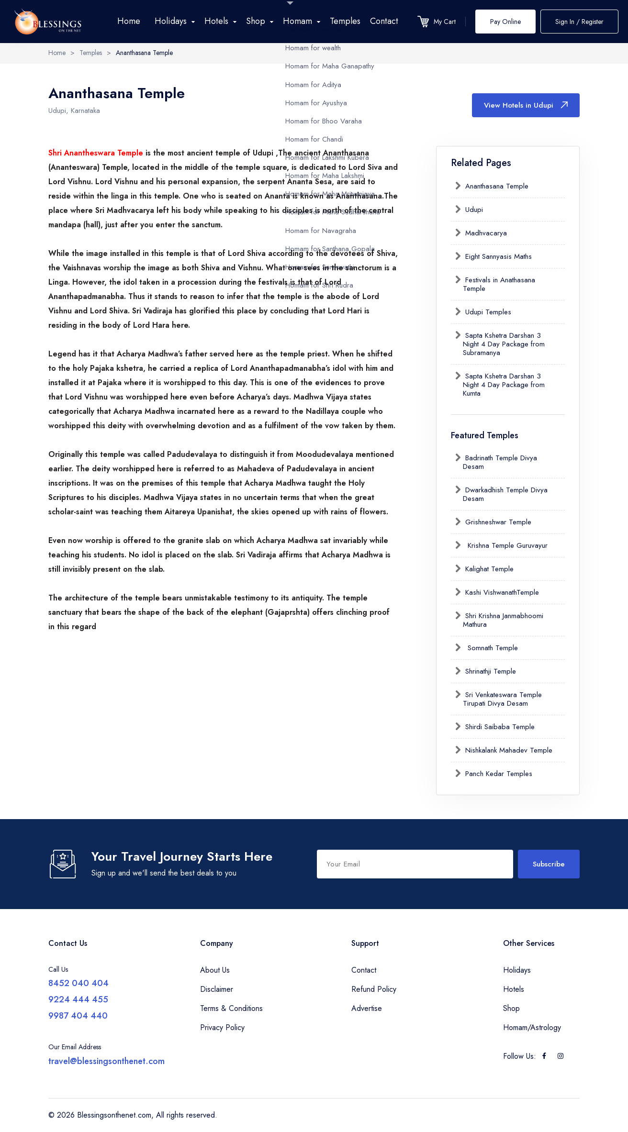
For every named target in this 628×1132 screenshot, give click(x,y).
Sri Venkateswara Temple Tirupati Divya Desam (502, 699)
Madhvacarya (485, 233)
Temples (345, 21)
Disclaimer (216, 989)
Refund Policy (373, 989)
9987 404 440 (78, 1016)
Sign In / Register (579, 21)
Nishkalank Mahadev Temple (507, 750)
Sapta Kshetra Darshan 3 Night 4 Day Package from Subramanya (504, 344)
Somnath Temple (490, 648)
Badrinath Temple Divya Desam (500, 462)
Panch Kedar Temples (497, 773)
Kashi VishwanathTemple (501, 592)
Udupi (473, 209)
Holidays (517, 970)
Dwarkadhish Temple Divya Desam (505, 494)
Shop (511, 1008)
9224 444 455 (78, 999)
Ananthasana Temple (495, 186)
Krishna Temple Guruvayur (505, 545)
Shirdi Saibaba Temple (499, 726)
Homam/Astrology (532, 1027)
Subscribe (549, 864)
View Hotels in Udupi (526, 105)
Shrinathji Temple (489, 671)
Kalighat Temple (488, 569)
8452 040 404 (78, 983)
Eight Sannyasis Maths (497, 256)
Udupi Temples (487, 312)
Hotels (513, 989)
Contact (384, 21)
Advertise (366, 1008)
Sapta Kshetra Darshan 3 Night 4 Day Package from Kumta (504, 385)
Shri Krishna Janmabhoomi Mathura (503, 620)
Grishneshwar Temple (497, 522)
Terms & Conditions (231, 1008)
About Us (215, 970)
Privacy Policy (222, 1027)
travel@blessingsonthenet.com (106, 1061)
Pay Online (505, 21)
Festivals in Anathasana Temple (499, 284)
